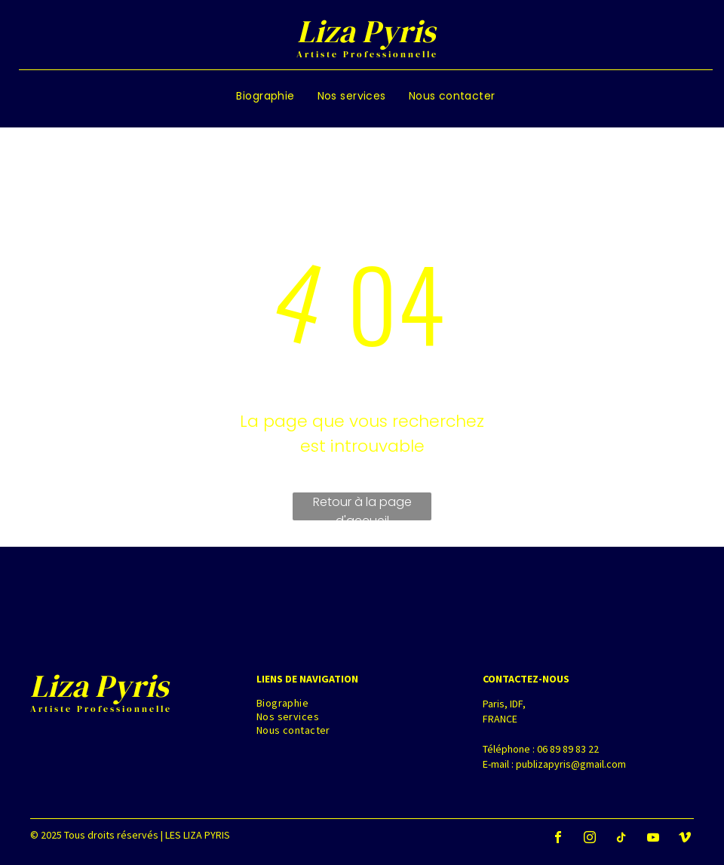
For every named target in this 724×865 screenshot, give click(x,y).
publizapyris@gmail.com (571, 764)
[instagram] (590, 839)
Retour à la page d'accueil (362, 506)
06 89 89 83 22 (568, 749)
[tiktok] (621, 839)
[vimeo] (685, 839)
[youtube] (653, 839)
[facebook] (558, 839)
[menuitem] (265, 96)
